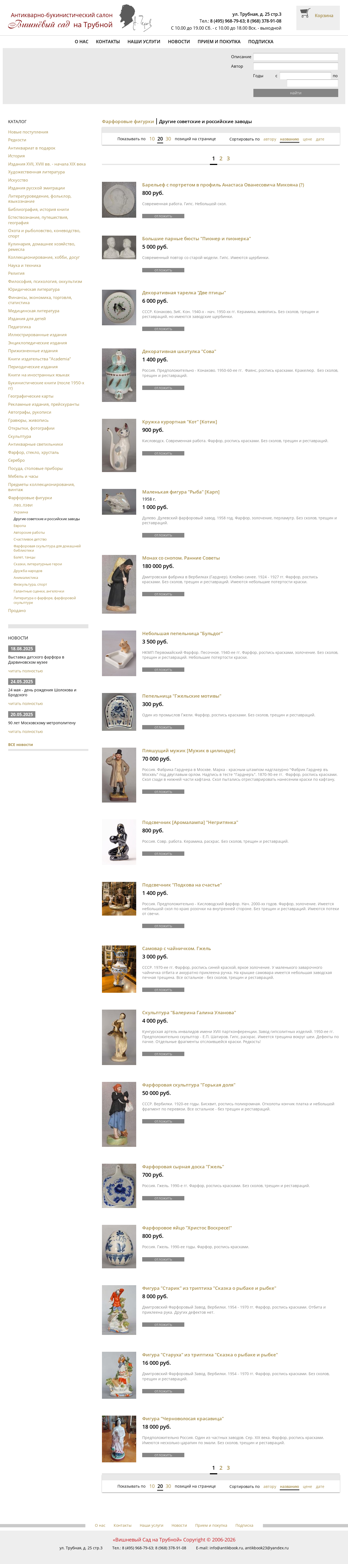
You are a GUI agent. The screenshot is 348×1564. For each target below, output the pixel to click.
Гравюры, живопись (28, 413)
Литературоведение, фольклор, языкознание (40, 191)
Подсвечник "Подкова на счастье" (182, 877)
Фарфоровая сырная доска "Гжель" (183, 1159)
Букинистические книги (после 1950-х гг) (46, 378)
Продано (17, 603)
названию (289, 131)
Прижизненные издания (33, 343)
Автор (248, 66)
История (16, 148)
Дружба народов (28, 563)
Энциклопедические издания (37, 335)
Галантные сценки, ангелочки (39, 583)
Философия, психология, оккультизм (45, 274)
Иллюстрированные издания (37, 327)
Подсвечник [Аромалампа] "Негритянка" (190, 815)
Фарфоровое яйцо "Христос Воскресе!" (187, 1220)
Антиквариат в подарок (31, 140)
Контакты (108, 42)
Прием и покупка (219, 42)
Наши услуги (144, 42)
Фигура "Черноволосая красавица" (183, 1411)
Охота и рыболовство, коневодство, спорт (44, 225)
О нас (81, 42)
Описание (253, 56)
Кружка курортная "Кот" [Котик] (179, 414)
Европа (20, 518)
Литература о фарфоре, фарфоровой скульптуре (45, 593)
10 (152, 131)
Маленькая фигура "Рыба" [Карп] (181, 484)
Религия (16, 266)
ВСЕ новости (20, 737)
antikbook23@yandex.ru (267, 1540)
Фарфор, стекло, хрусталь (33, 445)
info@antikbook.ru (226, 1540)
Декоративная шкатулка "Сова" (179, 344)
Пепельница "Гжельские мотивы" (181, 688)
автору (269, 131)
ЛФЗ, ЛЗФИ (23, 497)
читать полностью (25, 663)
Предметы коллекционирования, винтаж (41, 479)
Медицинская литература (33, 303)
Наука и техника (24, 258)
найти (301, 85)
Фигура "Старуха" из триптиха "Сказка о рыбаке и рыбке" (210, 1347)
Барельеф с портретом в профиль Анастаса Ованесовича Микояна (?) (223, 177)
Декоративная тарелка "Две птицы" (184, 285)
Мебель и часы (23, 469)
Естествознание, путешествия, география (38, 212)
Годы (248, 75)
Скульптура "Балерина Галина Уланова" (189, 1005)
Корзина (324, 15)
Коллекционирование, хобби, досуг (44, 249)
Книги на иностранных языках (39, 367)
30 (168, 131)
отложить (163, 208)
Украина (21, 504)
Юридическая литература (34, 282)
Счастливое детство (30, 531)
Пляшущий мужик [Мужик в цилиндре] (188, 743)
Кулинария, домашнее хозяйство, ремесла (41, 239)
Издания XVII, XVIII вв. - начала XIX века (47, 156)
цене (307, 131)
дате (320, 131)
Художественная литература (36, 164)
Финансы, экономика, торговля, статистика (40, 292)
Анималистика (26, 570)
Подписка (261, 42)
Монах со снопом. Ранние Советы (181, 550)
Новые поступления (28, 124)
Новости (179, 42)
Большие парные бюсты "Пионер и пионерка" (196, 231)
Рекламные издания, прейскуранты (43, 396)
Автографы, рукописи (29, 404)
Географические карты (31, 388)
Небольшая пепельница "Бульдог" (182, 626)
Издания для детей (27, 311)
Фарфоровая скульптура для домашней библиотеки (47, 541)
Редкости (17, 132)
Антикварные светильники (35, 436)
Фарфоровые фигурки (30, 490)
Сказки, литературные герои (38, 556)
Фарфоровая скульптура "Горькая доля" (188, 1077)
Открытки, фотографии (31, 420)
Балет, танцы (24, 549)
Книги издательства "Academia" (39, 351)
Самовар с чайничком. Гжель (176, 941)
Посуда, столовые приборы (35, 461)
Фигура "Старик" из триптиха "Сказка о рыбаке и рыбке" (209, 1281)
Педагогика (19, 319)
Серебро (16, 452)
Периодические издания (33, 359)
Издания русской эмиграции (36, 180)
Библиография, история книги (38, 202)
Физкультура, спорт (30, 577)
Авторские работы (29, 525)
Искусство (18, 172)
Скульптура (19, 429)
